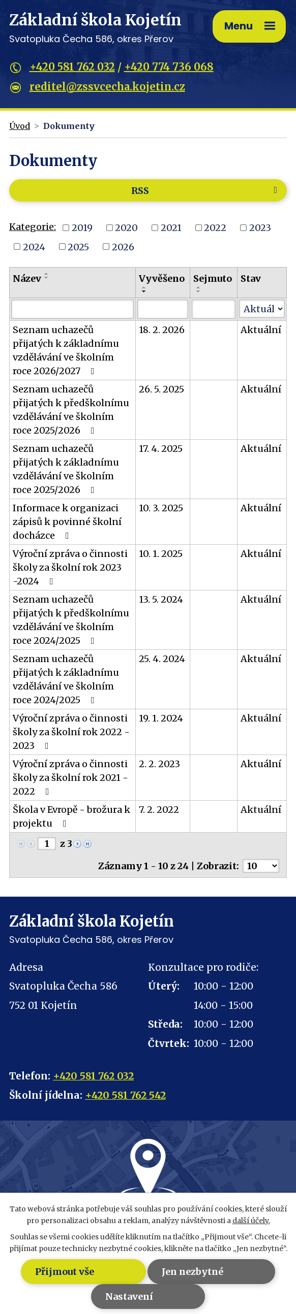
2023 (260, 228)
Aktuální (261, 330)
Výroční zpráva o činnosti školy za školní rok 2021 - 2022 (70, 777)
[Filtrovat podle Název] (72, 309)
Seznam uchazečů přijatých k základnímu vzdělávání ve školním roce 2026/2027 (66, 350)
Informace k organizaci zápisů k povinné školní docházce (67, 521)
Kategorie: (32, 227)
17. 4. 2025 (161, 448)
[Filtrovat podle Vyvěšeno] (162, 309)
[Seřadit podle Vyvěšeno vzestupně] (144, 287)
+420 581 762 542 (125, 1095)
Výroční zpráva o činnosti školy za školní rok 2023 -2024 (70, 567)
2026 (123, 246)
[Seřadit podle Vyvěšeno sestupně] (144, 291)
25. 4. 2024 (162, 659)
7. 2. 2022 (159, 809)
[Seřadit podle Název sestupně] (46, 278)
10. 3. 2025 (161, 508)
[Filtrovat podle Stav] (262, 309)
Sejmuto (212, 278)
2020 (126, 228)
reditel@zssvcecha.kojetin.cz (107, 86)
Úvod (19, 126)
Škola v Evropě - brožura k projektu (71, 816)
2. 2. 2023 (159, 764)
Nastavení (128, 1296)
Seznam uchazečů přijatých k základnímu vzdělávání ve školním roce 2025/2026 (66, 469)
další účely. (251, 1220)
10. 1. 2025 (161, 554)
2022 (215, 228)
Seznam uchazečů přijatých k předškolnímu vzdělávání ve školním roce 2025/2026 (71, 409)
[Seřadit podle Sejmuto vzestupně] (198, 287)
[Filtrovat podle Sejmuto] (213, 309)
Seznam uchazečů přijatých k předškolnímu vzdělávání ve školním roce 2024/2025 (71, 620)
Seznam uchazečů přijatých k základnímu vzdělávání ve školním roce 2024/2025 (66, 679)
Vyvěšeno (162, 278)
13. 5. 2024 (161, 599)
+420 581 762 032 (72, 66)
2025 (78, 246)
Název (27, 278)
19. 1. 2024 (161, 718)
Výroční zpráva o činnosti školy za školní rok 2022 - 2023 (71, 731)
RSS (206, 190)
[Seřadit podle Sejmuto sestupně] (198, 291)
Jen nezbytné (193, 1271)
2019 (82, 228)
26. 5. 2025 (161, 389)
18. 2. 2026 (162, 330)
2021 (171, 228)
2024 (34, 246)
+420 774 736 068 (169, 66)
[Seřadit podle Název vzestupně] (46, 274)
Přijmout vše (60, 1271)
